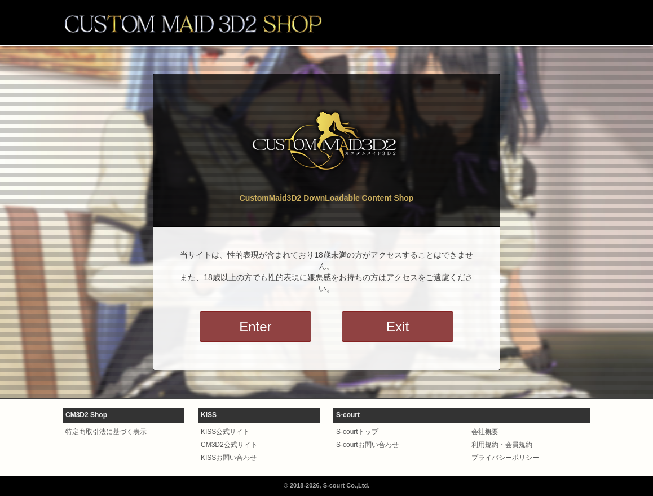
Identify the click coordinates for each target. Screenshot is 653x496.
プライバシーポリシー (505, 458)
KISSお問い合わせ (229, 458)
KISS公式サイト (225, 432)
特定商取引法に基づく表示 (106, 432)
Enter (255, 326)
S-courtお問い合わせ (367, 445)
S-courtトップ (357, 432)
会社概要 (484, 432)
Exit (397, 326)
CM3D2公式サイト (229, 445)
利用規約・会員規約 (501, 445)
